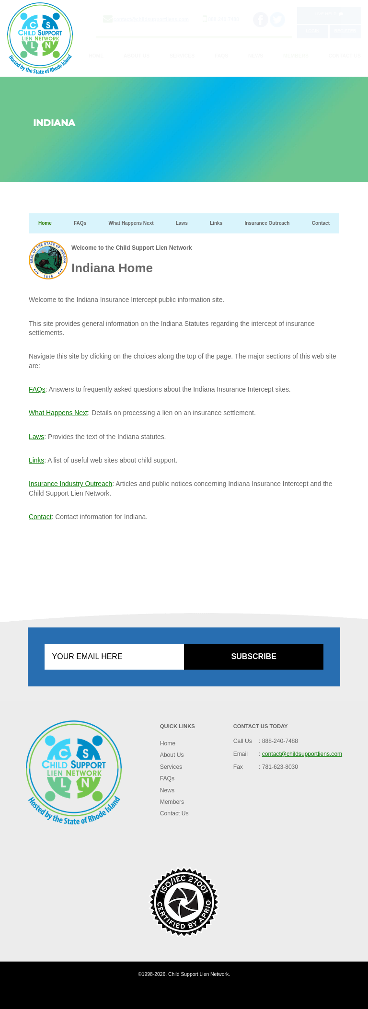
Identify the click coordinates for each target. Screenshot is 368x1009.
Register (345, 30)
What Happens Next (130, 223)
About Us (137, 55)
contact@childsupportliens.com (151, 19)
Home (96, 55)
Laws (182, 223)
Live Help (329, 14)
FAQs (221, 55)
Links (216, 223)
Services (182, 55)
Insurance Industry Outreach (70, 483)
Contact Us (345, 55)
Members (296, 55)
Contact (321, 223)
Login (312, 30)
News (255, 55)
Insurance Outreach (266, 223)
